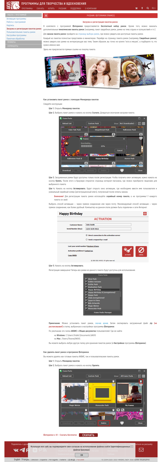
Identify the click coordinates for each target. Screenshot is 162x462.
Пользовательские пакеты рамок (21, 32)
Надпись (10, 25)
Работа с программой (16, 15)
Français (25, 459)
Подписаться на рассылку (141, 447)
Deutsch (34, 459)
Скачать (40, 8)
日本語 (71, 459)
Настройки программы (16, 35)
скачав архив (101, 323)
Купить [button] (51, 8)
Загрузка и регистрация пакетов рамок (24, 28)
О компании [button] (90, 8)
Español (43, 459)
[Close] (131, 446)
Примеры (11, 42)
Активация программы (16, 18)
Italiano (63, 459)
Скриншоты (12, 46)
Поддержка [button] (75, 8)
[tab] (23, 15)
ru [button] (154, 8)
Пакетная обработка (16, 38)
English (17, 459)
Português (53, 459)
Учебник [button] (62, 8)
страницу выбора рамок (88, 34)
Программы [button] (27, 8)
